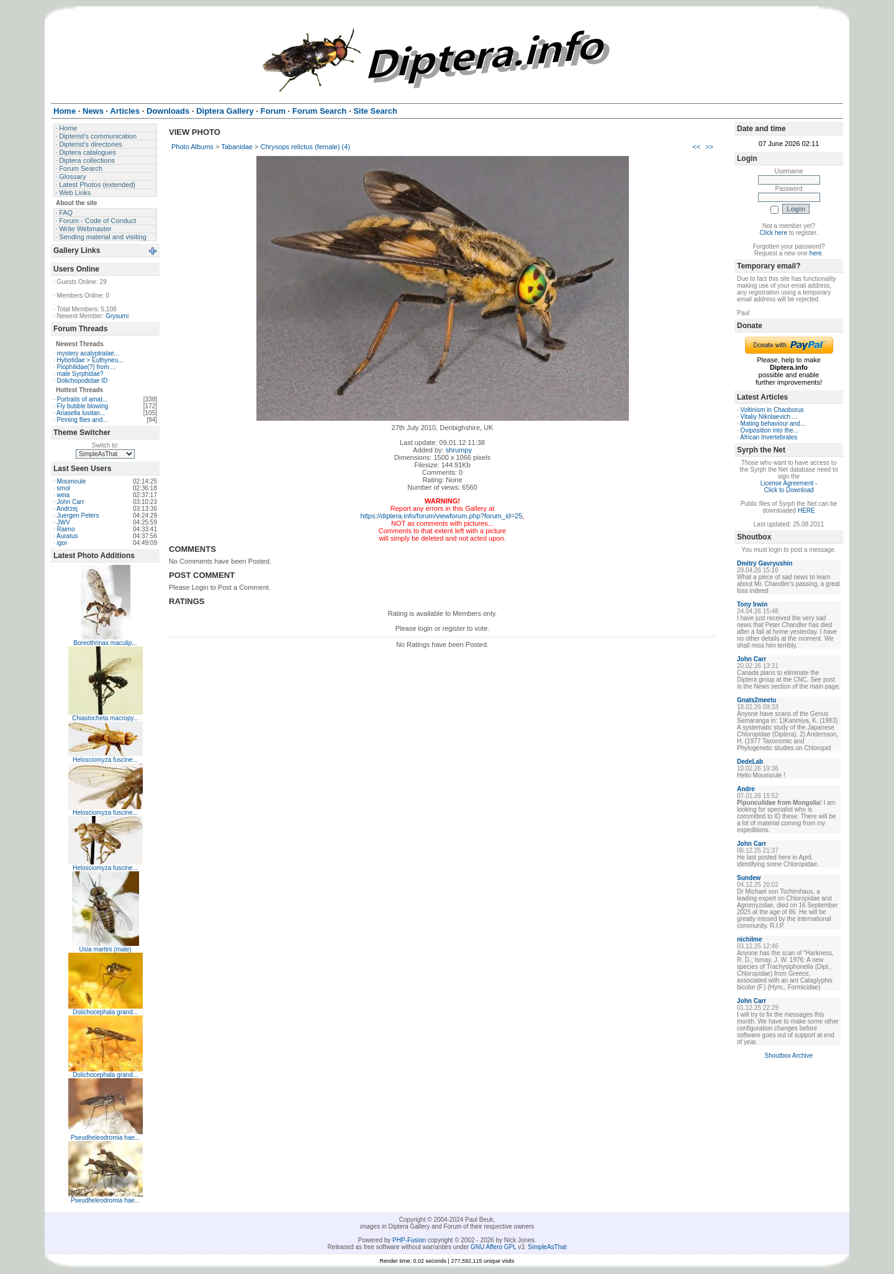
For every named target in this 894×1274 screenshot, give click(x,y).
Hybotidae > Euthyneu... (90, 360)
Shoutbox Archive (789, 1055)
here (816, 253)
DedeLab (750, 761)
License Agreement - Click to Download (789, 486)
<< (696, 146)
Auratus (67, 536)
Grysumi (117, 316)
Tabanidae (237, 146)
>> (709, 146)
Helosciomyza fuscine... (105, 759)
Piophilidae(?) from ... (86, 367)
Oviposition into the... (769, 430)
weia (63, 495)
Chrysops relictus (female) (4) (305, 146)
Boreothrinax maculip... (105, 642)
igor (62, 542)
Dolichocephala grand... (105, 1012)
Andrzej (67, 508)
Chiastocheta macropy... (105, 718)
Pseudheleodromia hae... (105, 1137)
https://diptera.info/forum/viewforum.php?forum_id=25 (442, 516)
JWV (63, 522)
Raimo (66, 529)
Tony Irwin (752, 604)
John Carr (70, 501)
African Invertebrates (768, 437)
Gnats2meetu (756, 700)
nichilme (749, 939)
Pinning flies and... (82, 419)
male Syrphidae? (80, 373)
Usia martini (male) (105, 949)
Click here (773, 232)
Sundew (749, 877)
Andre (746, 789)
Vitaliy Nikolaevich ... (769, 416)
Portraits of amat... (82, 399)
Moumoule (71, 481)
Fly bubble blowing (83, 406)
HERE (806, 510)
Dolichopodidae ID (82, 380)
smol (63, 488)
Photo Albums (192, 146)
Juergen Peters (78, 515)
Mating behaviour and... (773, 423)
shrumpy (459, 450)
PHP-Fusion (409, 1240)
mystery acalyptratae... (88, 353)
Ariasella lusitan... (80, 413)
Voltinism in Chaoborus (772, 409)
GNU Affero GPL (493, 1247)
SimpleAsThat (547, 1247)
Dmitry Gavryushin (764, 563)
